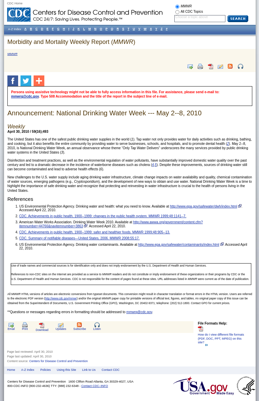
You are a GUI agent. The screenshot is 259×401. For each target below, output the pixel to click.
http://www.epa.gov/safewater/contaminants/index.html (178, 244)
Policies (45, 369)
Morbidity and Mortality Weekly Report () (71, 42)
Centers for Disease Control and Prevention (58, 361)
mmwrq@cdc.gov (25, 96)
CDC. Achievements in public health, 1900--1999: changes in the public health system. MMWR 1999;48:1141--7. (102, 216)
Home (11, 369)
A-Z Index (27, 369)
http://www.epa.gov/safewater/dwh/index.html (203, 206)
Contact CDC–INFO (94, 386)
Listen (97, 329)
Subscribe (79, 329)
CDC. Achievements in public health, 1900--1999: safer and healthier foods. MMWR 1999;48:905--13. (94, 232)
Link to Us (89, 369)
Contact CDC (111, 369)
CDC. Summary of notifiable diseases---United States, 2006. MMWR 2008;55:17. (79, 238)
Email (11, 329)
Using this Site (66, 369)
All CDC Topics (192, 11)
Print (25, 329)
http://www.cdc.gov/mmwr (61, 298)
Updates (60, 329)
